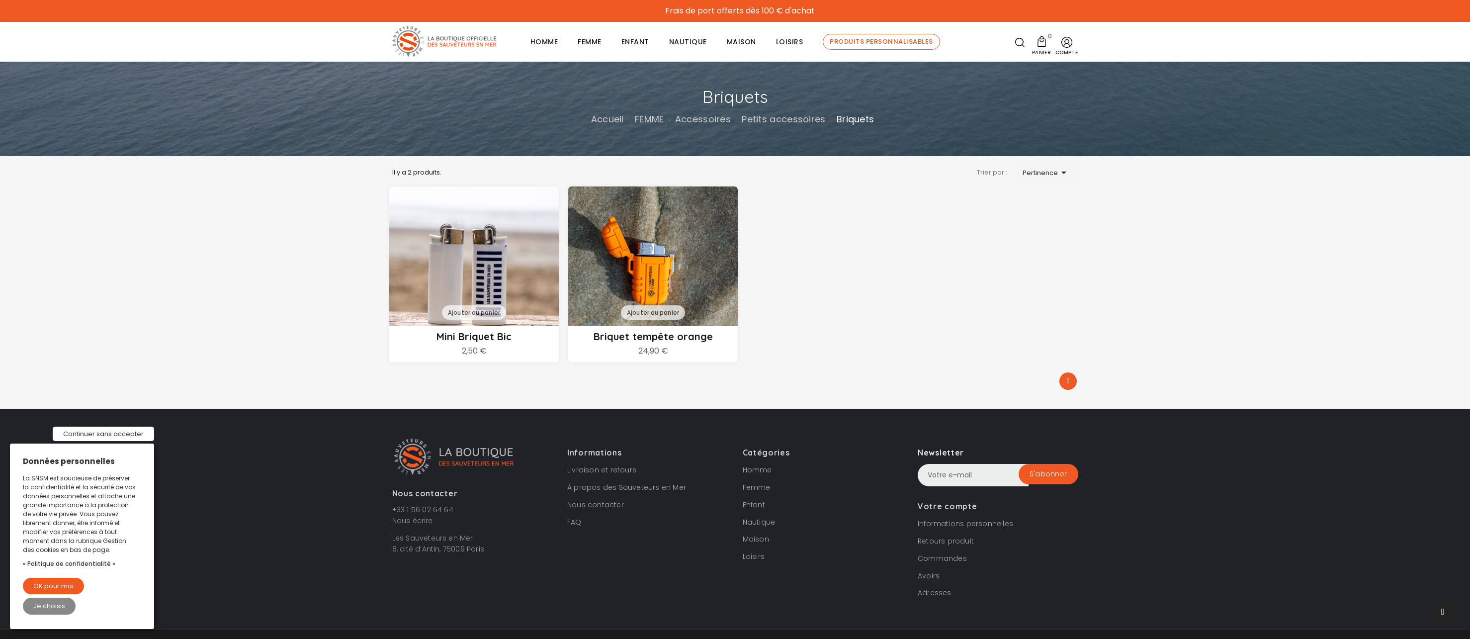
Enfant (754, 506)
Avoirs (929, 577)
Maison (756, 541)
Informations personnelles (965, 525)
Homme (757, 471)
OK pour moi (53, 586)
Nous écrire (412, 522)
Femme (757, 488)
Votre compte (947, 507)
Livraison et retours (601, 471)
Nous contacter (595, 506)
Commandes (942, 559)
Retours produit (946, 542)
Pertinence (1046, 173)
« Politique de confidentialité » (69, 563)
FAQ (574, 523)
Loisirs (754, 557)
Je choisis (49, 606)
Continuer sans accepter (103, 434)
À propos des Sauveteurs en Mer (626, 488)
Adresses (934, 594)
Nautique (759, 523)
